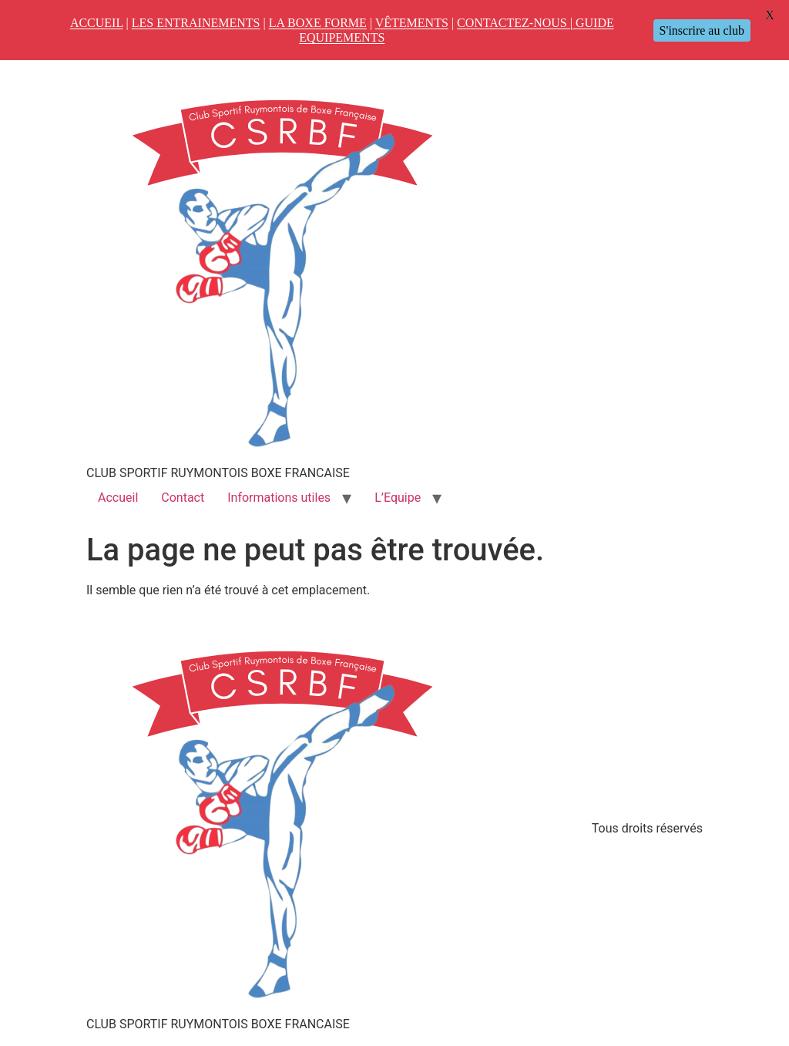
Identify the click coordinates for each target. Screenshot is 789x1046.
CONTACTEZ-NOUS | (516, 22)
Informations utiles (279, 497)
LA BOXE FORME (318, 22)
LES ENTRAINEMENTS (196, 22)
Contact (182, 497)
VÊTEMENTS (411, 22)
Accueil (118, 497)
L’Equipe (397, 497)
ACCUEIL (96, 22)
